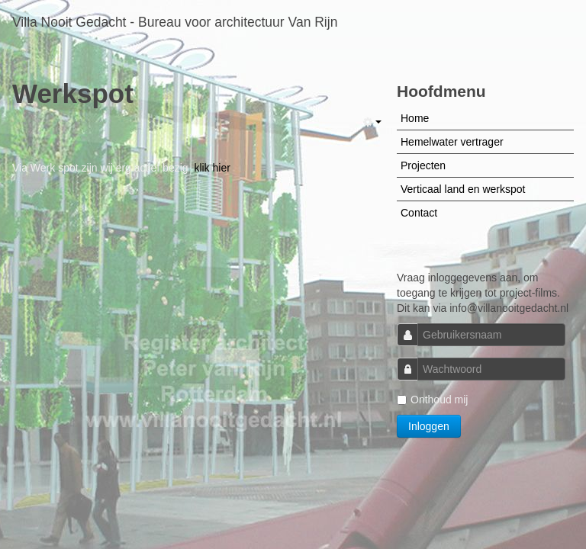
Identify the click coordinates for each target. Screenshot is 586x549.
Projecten (423, 165)
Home (415, 118)
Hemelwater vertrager (452, 142)
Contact (419, 213)
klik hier (212, 168)
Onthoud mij (432, 399)
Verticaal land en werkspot (463, 189)
